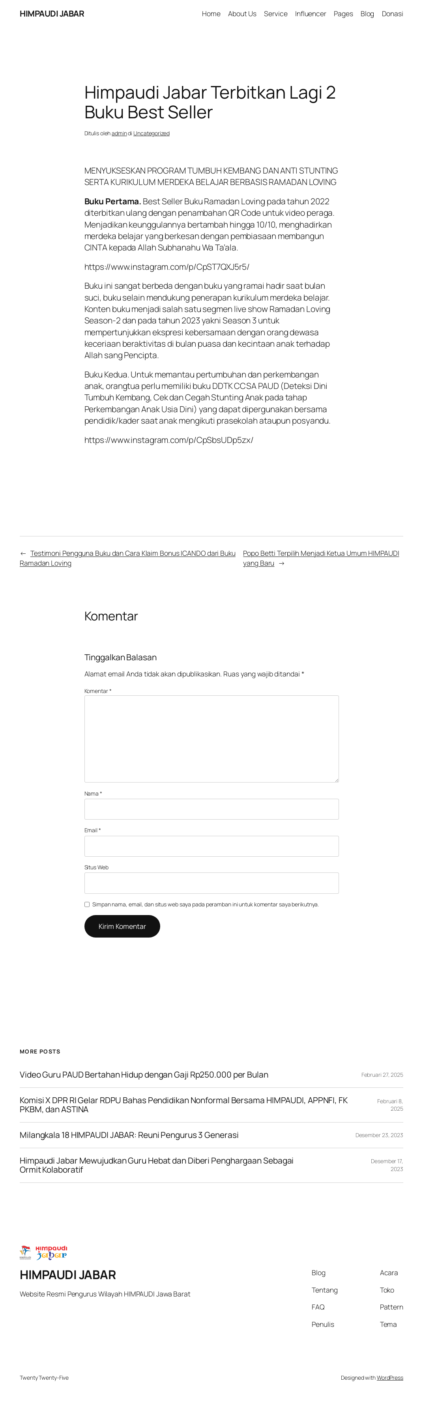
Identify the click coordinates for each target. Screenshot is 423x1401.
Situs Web (96, 867)
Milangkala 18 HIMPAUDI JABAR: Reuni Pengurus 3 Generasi (129, 1135)
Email (92, 830)
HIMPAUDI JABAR (52, 13)
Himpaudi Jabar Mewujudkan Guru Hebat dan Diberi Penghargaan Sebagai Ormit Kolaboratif (157, 1165)
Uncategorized (151, 133)
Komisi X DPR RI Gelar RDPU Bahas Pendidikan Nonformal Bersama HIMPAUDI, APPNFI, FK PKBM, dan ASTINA (184, 1105)
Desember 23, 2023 (379, 1135)
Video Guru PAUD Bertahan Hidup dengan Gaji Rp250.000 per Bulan (144, 1075)
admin (119, 133)
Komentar (98, 691)
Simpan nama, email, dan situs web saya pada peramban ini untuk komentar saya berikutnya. (205, 904)
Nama (93, 793)
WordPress (390, 1377)
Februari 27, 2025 (382, 1074)
